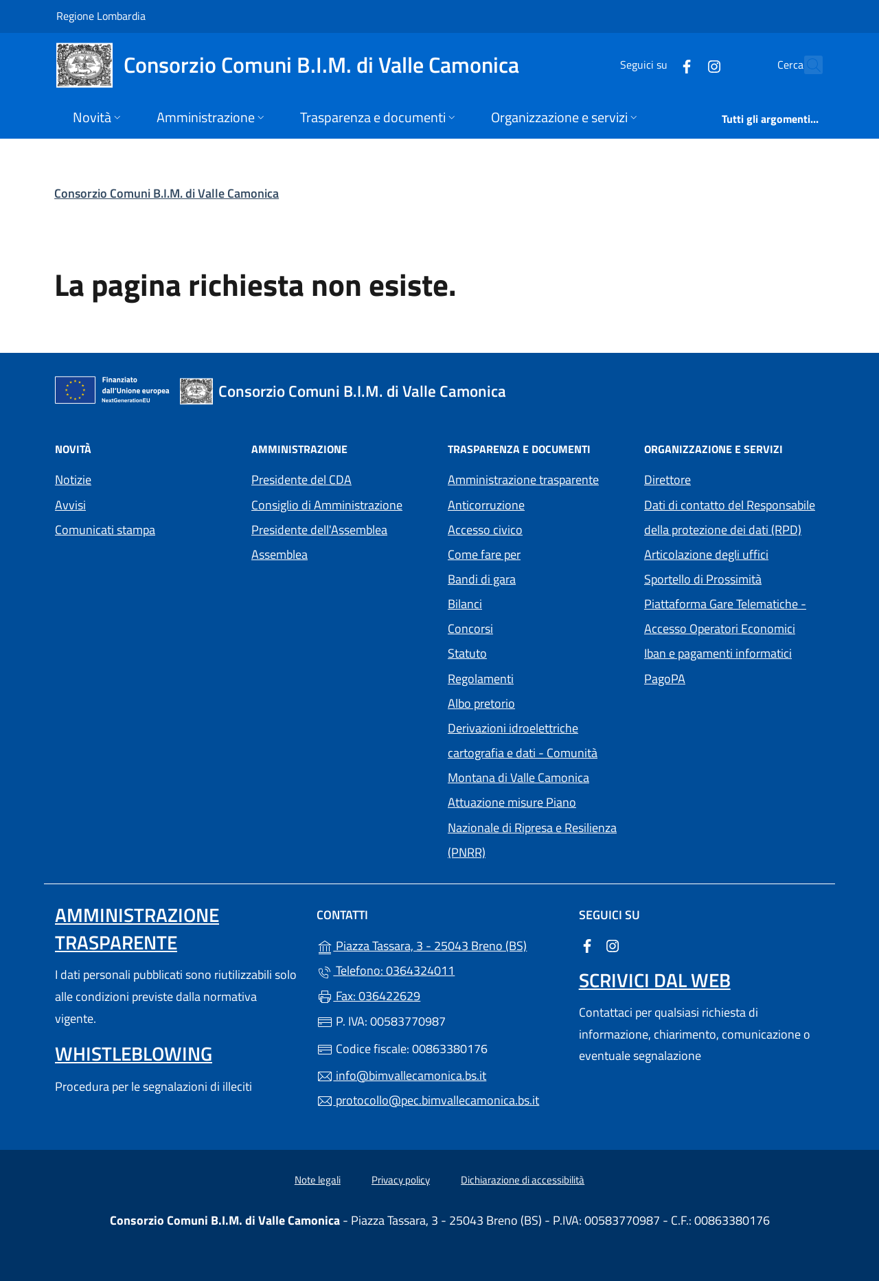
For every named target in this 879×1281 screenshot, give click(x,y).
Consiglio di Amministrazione (326, 505)
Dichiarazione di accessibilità (522, 1180)
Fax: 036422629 (368, 995)
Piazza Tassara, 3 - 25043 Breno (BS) (439, 944)
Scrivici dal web (655, 980)
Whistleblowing (133, 1053)
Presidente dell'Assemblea (319, 529)
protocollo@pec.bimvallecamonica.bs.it (428, 1100)
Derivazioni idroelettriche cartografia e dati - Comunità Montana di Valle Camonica (538, 753)
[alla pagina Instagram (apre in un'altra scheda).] (684, 65)
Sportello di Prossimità (703, 579)
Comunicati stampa (105, 529)
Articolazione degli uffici (706, 554)
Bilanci (465, 604)
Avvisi (70, 505)
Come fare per (484, 554)
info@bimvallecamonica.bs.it (401, 1075)
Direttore (667, 479)
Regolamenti (481, 678)
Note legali (318, 1180)
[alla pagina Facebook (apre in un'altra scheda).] (656, 65)
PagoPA (728, 677)
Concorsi (470, 628)
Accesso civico (485, 529)
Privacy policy (401, 1180)
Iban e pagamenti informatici (718, 653)
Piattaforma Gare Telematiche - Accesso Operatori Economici (734, 616)
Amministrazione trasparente (523, 479)
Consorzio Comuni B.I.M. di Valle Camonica (166, 193)
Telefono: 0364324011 (386, 970)
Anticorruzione (486, 505)
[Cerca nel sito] (806, 65)
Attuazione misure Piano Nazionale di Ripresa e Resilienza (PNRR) (532, 827)
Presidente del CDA (301, 479)
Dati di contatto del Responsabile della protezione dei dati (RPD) (729, 517)
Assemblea (279, 554)
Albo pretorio (538, 702)
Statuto (467, 653)
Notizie (73, 479)
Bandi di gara (482, 579)
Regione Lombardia (101, 15)
